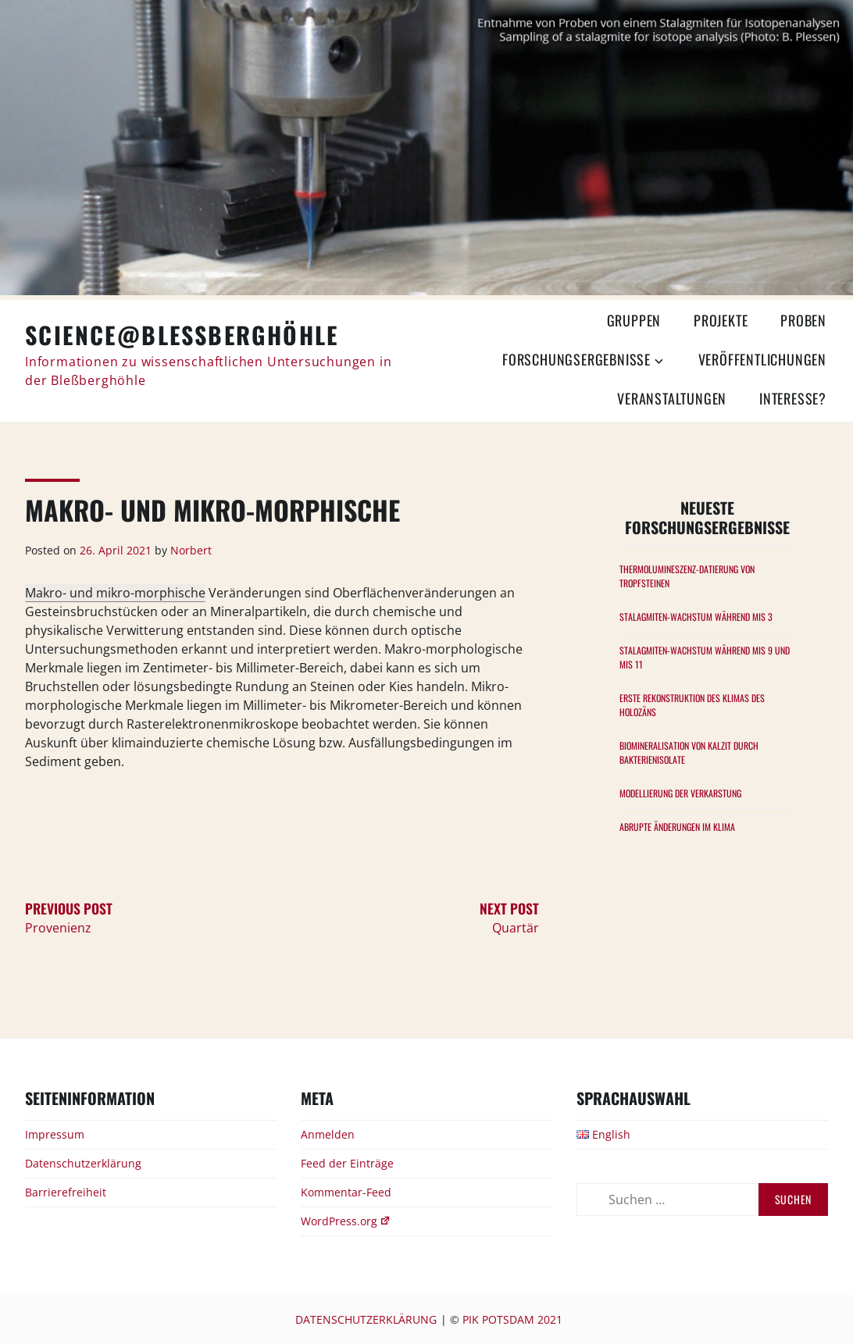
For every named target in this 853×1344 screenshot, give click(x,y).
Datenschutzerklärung (83, 1163)
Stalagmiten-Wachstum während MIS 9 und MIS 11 (704, 657)
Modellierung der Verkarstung (680, 793)
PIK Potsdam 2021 (512, 1319)
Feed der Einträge (347, 1163)
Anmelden (328, 1134)
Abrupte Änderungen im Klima (677, 826)
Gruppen (634, 320)
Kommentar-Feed (346, 1192)
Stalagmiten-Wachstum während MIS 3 (696, 616)
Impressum (54, 1134)
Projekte (721, 320)
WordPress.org (346, 1221)
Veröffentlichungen (762, 359)
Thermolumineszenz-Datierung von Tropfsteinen (687, 576)
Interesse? (792, 398)
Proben (803, 320)
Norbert (191, 550)
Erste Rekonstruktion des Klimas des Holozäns (692, 704)
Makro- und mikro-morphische (115, 592)
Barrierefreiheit (65, 1192)
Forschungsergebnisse (576, 359)
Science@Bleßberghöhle (182, 334)
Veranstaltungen (671, 398)
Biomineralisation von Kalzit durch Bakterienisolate (688, 752)
